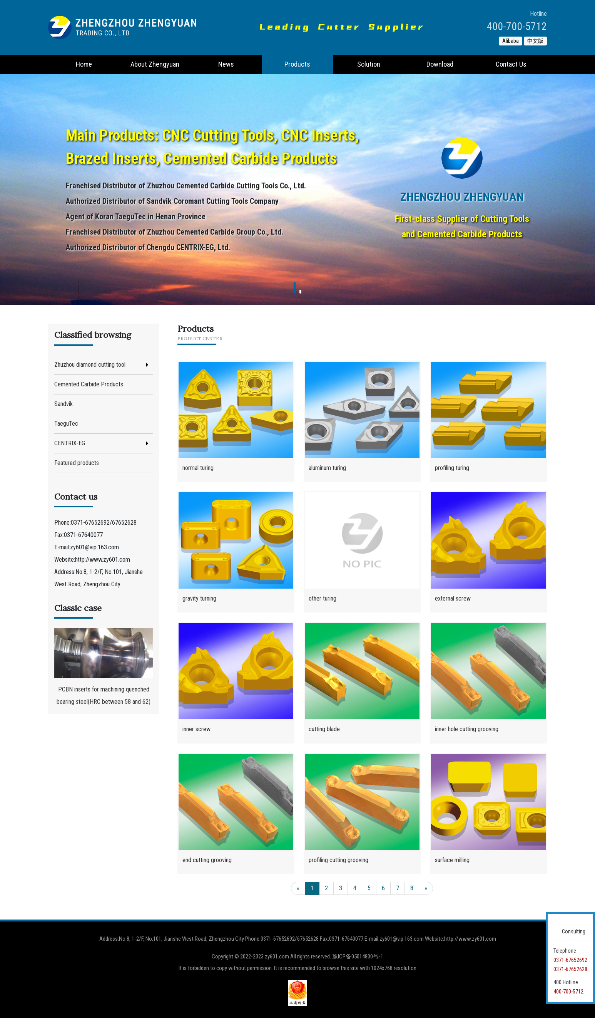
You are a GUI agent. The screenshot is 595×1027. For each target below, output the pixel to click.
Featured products (76, 463)
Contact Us (511, 64)
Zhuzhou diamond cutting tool (89, 364)
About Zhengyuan (154, 64)
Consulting (573, 931)
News (226, 64)
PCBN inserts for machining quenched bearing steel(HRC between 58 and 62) (103, 666)
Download (439, 64)
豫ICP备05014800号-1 (357, 965)
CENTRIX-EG (69, 443)
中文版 (535, 41)
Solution (368, 64)
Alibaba (510, 41)
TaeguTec (66, 423)
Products (297, 64)
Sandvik (63, 404)
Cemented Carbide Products (88, 384)
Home (84, 64)
